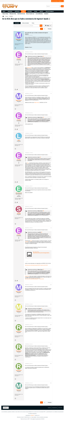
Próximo (49, 28)
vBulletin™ (33, 415)
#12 (50, 324)
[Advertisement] (7, 40)
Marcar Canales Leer (30, 13)
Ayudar (49, 407)
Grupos (41, 11)
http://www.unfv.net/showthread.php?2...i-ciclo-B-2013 (34, 278)
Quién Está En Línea (21, 13)
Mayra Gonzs (29, 67)
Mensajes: (16, 44)
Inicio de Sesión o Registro (57, 1)
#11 (50, 304)
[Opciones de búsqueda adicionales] (60, 6)
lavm (31, 240)
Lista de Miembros (39, 13)
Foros (23, 11)
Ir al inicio (60, 407)
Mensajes (17, 23)
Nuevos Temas (5, 13)
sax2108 (26, 241)
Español (5, 407)
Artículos (17, 11)
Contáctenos (54, 407)
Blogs (35, 11)
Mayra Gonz (27, 276)
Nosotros (10, 11)
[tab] (17, 23)
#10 (50, 284)
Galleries (29, 11)
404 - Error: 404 (36, 251)
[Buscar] (53, 6)
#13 (50, 344)
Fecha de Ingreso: (18, 43)
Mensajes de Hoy (13, 13)
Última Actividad (25, 23)
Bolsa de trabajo (50, 11)
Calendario (46, 13)
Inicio (4, 11)
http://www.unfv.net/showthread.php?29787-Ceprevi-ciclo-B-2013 (36, 265)
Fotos (33, 23)
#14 (50, 363)
